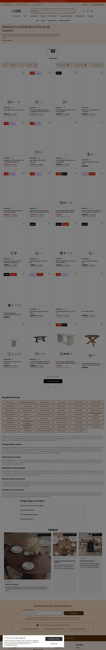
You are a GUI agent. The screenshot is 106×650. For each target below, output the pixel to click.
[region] (33, 641)
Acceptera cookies (54, 639)
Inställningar (54, 643)
